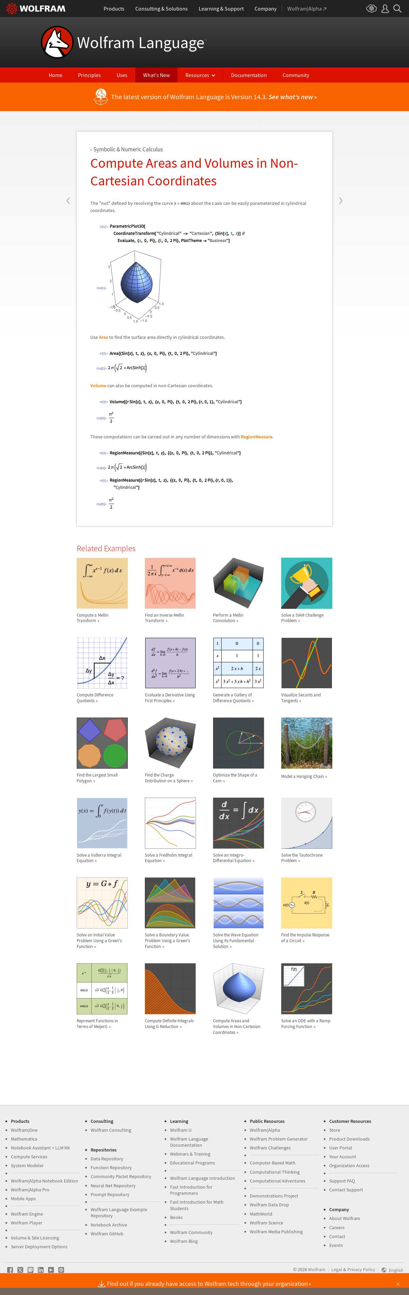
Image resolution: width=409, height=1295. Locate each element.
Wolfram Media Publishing (276, 1232)
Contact (337, 1236)
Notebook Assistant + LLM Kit (40, 1148)
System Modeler (27, 1165)
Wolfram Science (266, 1223)
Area (103, 337)
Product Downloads (349, 1139)
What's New (156, 75)
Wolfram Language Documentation (189, 1142)
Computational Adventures (277, 1181)
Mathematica (24, 1139)
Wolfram (316, 1269)
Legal (336, 1269)
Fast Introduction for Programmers (191, 1190)
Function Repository (111, 1167)
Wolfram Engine (27, 1214)
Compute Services (29, 1157)
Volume (98, 385)
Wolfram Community (191, 1232)
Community (296, 75)
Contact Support (346, 1190)
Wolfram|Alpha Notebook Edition (44, 1181)
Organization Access (349, 1165)
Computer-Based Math (273, 1163)
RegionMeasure (256, 437)
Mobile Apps (23, 1198)
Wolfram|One (24, 1130)
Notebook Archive (109, 1225)
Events (336, 1245)
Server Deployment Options (39, 1247)
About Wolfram (344, 1218)
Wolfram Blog (184, 1241)
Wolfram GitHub (107, 1234)
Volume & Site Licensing (35, 1238)
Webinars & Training (190, 1154)
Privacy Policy (361, 1269)
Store (334, 1130)
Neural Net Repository (113, 1186)
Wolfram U (181, 1130)
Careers (337, 1227)
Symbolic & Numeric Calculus (128, 149)
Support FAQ (342, 1181)
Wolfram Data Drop (269, 1205)
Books (176, 1217)
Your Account (342, 1157)
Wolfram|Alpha (265, 1130)
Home (55, 75)
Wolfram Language (142, 42)
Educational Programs (192, 1163)
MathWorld (261, 1214)
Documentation (249, 75)
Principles (89, 75)
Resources (197, 75)
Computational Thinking (275, 1172)
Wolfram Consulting (111, 1130)
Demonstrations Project (274, 1196)
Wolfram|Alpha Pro (30, 1190)
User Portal (340, 1148)
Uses (122, 75)
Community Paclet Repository (121, 1176)
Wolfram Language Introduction (202, 1178)
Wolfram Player (26, 1223)
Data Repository (107, 1159)
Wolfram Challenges (270, 1148)
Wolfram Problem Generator (279, 1139)
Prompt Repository (110, 1194)
